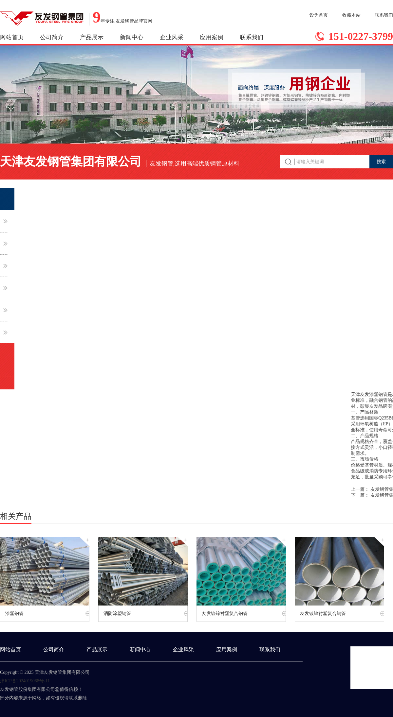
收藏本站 (351, 15)
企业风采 (171, 37)
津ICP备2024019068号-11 (25, 680)
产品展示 (91, 37)
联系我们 (384, 15)
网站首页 (12, 37)
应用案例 (211, 37)
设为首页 (318, 15)
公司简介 (52, 37)
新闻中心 (131, 37)
